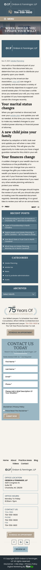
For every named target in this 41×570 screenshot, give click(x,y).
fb (14, 542)
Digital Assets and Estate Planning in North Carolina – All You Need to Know (20, 233)
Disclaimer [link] (8, 564)
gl (20, 542)
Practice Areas (25, 460)
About (13, 460)
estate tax (9, 267)
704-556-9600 (23, 12)
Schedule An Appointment (20, 332)
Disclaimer (7, 407)
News (7, 271)
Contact (24, 463)
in (27, 542)
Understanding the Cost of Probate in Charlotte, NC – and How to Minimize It (20, 220)
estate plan (15, 115)
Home (6, 460)
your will (16, 81)
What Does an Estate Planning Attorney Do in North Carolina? (17, 247)
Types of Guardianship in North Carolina (17, 226)
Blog (36, 460)
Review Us (20, 549)
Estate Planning (17, 61)
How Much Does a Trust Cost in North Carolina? (19, 240)
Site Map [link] (19, 564)
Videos (16, 463)
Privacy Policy (18, 407)
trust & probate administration (17, 275)
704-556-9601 (11, 525)
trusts (7, 280)
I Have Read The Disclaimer (16, 411)
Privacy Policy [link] (31, 564)
